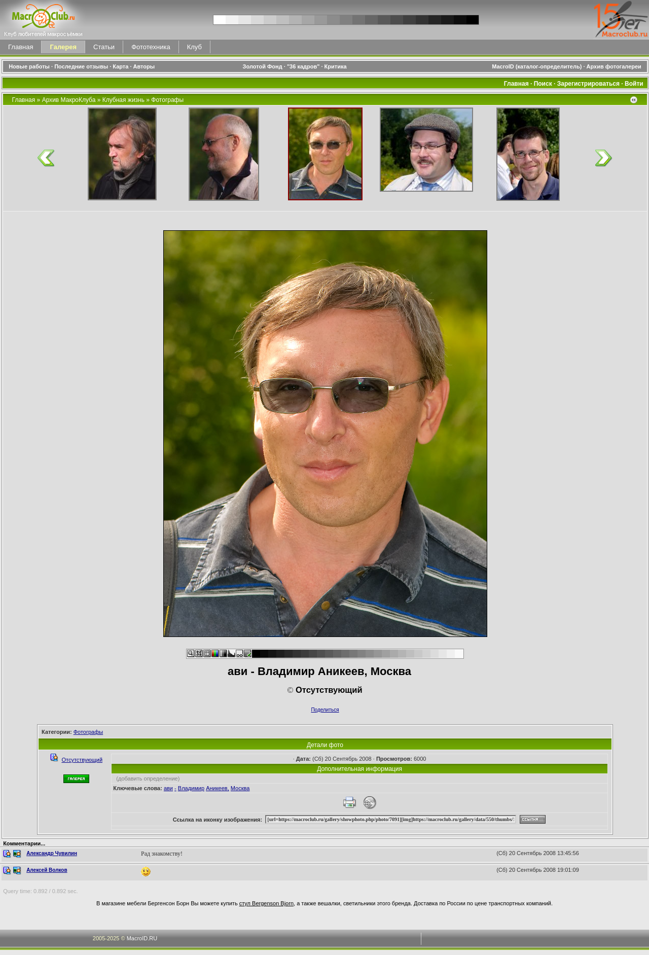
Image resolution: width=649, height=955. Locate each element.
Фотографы (167, 99)
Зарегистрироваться (588, 83)
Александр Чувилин (51, 853)
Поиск (543, 83)
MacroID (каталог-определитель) (537, 66)
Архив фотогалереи (615, 66)
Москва (240, 788)
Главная (20, 47)
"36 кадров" (303, 66)
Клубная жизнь (123, 99)
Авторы (144, 66)
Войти (634, 83)
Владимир (191, 788)
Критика (335, 66)
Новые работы (29, 66)
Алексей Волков (46, 870)
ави (168, 788)
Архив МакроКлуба (69, 99)
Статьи (104, 47)
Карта (120, 66)
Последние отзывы (81, 66)
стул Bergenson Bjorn (266, 903)
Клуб (194, 47)
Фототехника (150, 47)
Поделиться (325, 710)
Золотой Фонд (262, 66)
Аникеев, (217, 788)
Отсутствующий (81, 760)
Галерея (63, 47)
